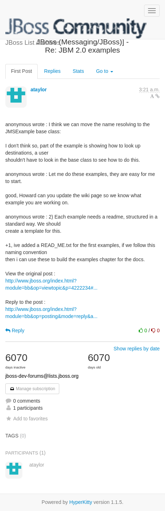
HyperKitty (80, 502)
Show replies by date (137, 348)
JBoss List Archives (76, 28)
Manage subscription (32, 388)
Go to (104, 71)
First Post (21, 71)
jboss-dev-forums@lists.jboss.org (41, 376)
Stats (78, 71)
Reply (14, 330)
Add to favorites (26, 418)
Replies (52, 71)
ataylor (39, 89)
